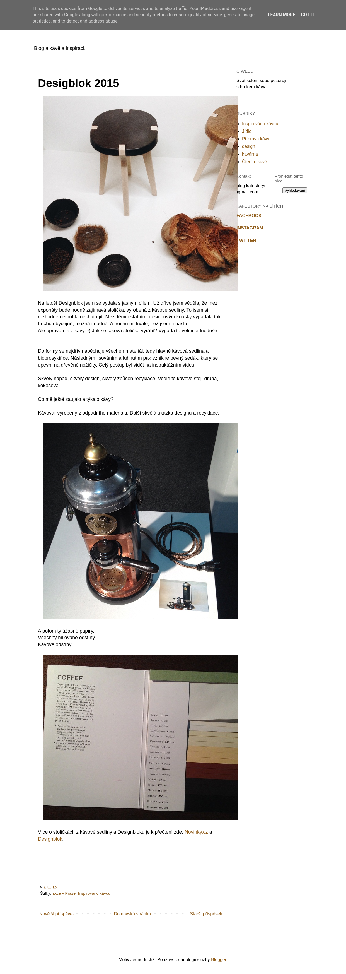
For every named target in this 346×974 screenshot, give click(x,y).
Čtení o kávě (254, 161)
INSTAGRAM (249, 227)
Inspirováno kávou (94, 893)
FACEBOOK (249, 215)
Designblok (50, 839)
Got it (307, 14)
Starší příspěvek (206, 914)
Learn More (281, 14)
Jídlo (246, 131)
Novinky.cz (196, 832)
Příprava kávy (255, 138)
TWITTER (246, 240)
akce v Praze (64, 893)
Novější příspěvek (57, 914)
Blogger (218, 959)
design (248, 146)
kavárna (250, 154)
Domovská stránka (132, 914)
